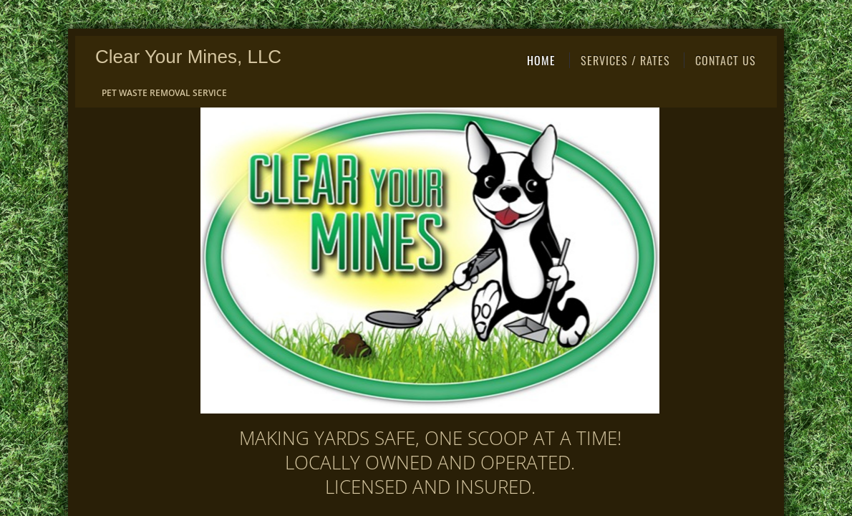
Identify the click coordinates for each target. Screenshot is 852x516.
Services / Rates (625, 60)
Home (541, 60)
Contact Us (725, 60)
